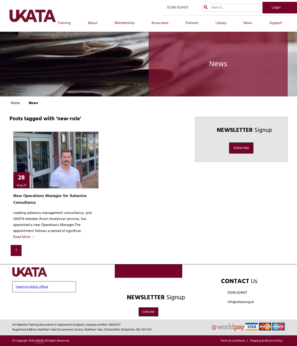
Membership (127, 23)
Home (15, 103)
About (95, 23)
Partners (194, 23)
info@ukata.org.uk (240, 302)
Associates (162, 23)
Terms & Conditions (232, 340)
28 (21, 180)
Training (67, 23)
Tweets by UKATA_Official (32, 286)
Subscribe (241, 148)
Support (278, 23)
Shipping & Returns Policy (266, 340)
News (250, 23)
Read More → (24, 237)
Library (224, 23)
